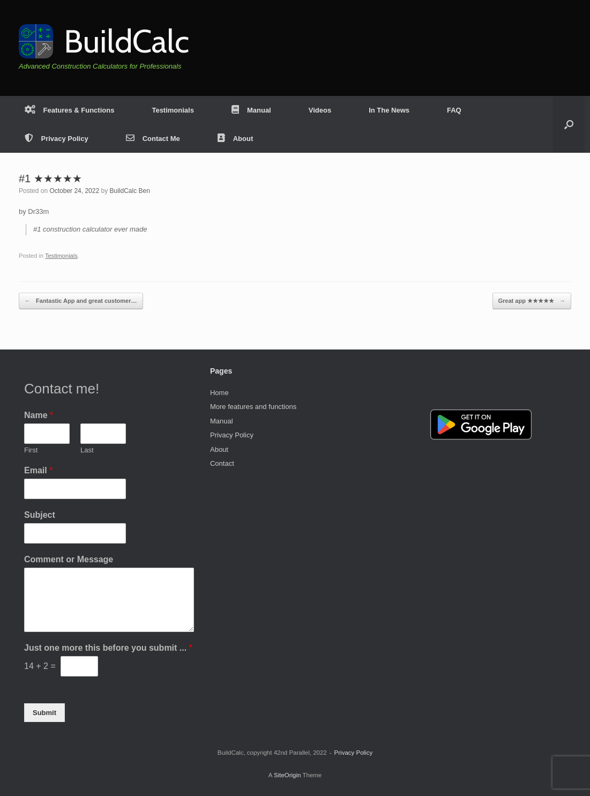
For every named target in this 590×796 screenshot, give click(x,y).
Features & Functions (70, 110)
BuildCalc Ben (129, 191)
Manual (251, 110)
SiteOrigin (287, 775)
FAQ (454, 110)
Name (38, 415)
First (31, 450)
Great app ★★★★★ (531, 301)
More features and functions (253, 407)
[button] (569, 124)
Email (38, 470)
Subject (39, 514)
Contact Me (153, 139)
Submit (44, 713)
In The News (389, 110)
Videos (320, 110)
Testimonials (173, 110)
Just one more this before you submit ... (108, 647)
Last (87, 450)
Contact (222, 463)
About (235, 139)
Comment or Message (68, 559)
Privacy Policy (56, 139)
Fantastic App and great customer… (81, 301)
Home (219, 393)
